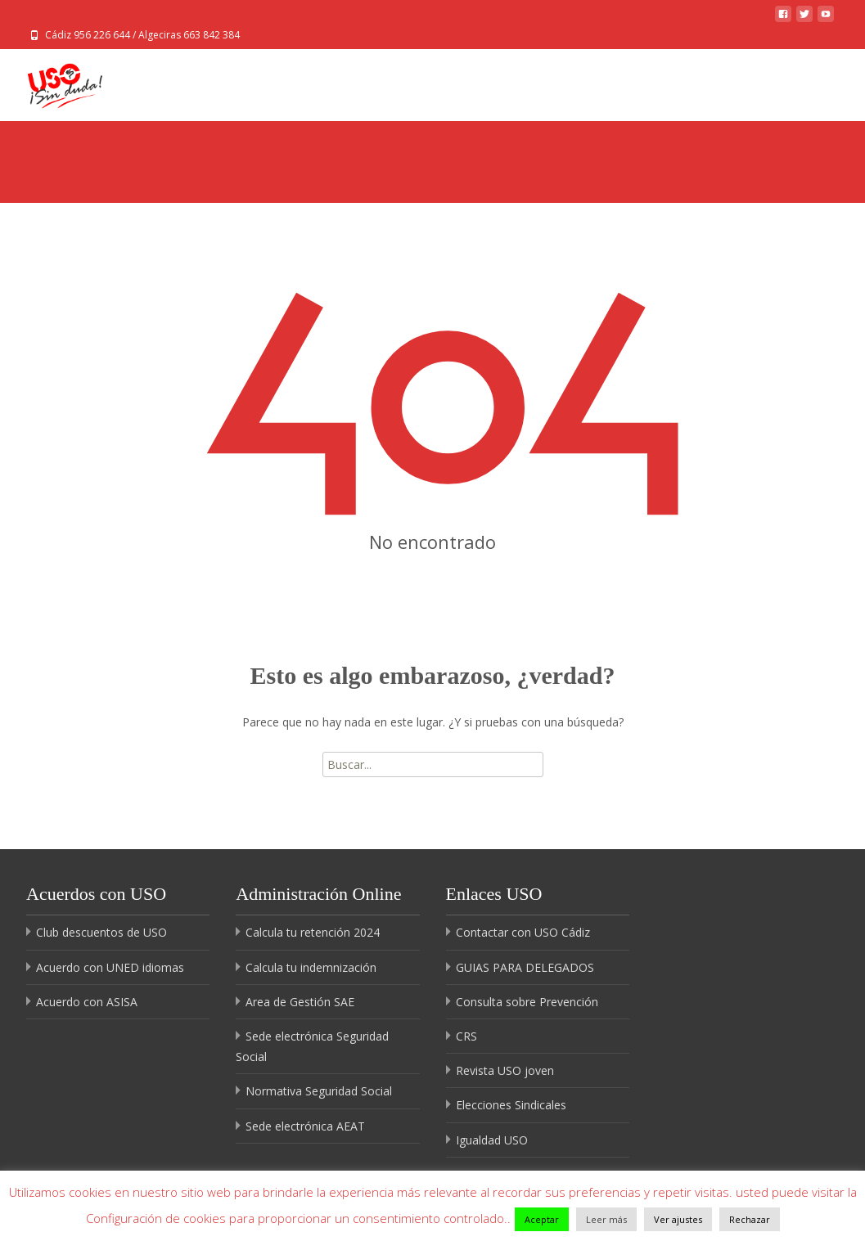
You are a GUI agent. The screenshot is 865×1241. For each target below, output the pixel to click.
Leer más (606, 1219)
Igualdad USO (492, 1140)
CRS (466, 1036)
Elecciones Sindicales (511, 1105)
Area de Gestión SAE (300, 1001)
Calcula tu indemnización (311, 967)
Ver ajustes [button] (678, 1219)
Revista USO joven (505, 1070)
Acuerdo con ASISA (86, 1001)
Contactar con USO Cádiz (523, 932)
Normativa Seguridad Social (319, 1091)
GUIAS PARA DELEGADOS (525, 967)
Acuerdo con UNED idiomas (110, 967)
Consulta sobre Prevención (527, 1001)
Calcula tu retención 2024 (313, 932)
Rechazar (749, 1219)
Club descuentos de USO (101, 932)
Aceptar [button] (542, 1219)
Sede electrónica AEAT (305, 1126)
